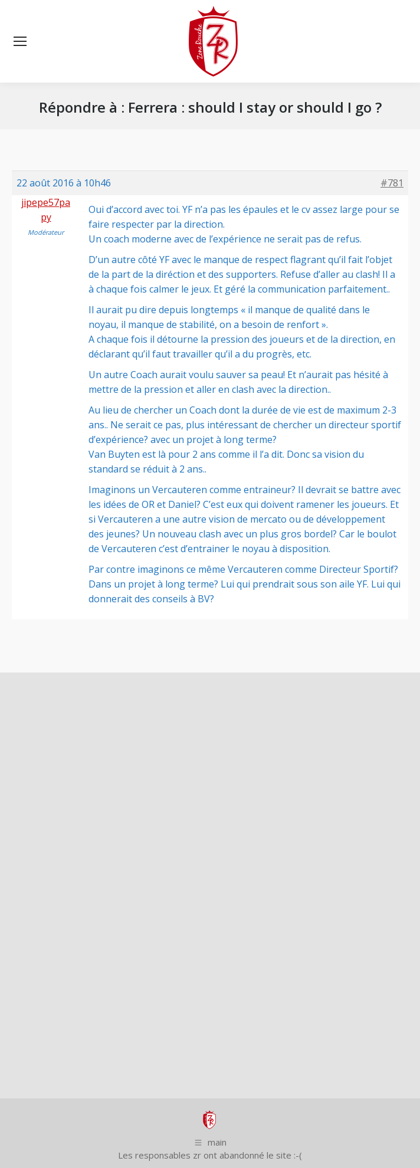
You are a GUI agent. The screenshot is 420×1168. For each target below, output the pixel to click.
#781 (391, 182)
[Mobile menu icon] (20, 41)
